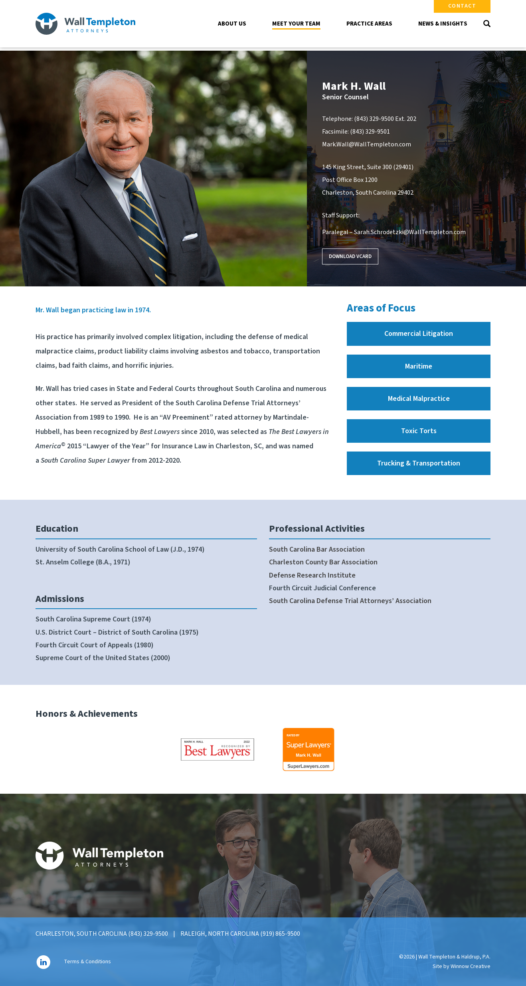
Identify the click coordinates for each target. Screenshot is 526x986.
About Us (232, 24)
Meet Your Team (296, 24)
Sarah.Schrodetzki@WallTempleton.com (410, 232)
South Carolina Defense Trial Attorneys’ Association (350, 601)
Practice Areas (369, 24)
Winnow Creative (470, 966)
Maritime (418, 366)
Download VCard (350, 256)
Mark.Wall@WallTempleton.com (366, 144)
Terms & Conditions (87, 962)
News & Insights (442, 24)
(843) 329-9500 (374, 118)
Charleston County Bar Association (323, 562)
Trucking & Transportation (418, 463)
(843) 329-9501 (370, 131)
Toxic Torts (419, 431)
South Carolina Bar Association (317, 549)
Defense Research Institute (312, 575)
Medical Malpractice (419, 399)
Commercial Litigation (418, 334)
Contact (462, 6)
